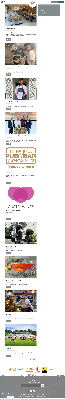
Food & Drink (43, 12)
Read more (8, 39)
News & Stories (43, 10)
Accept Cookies (10, 396)
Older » (34, 359)
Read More (4, 396)
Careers (43, 394)
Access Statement (23, 394)
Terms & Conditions (31, 394)
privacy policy (31, 388)
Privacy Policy (38, 394)
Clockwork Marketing (43, 396)
